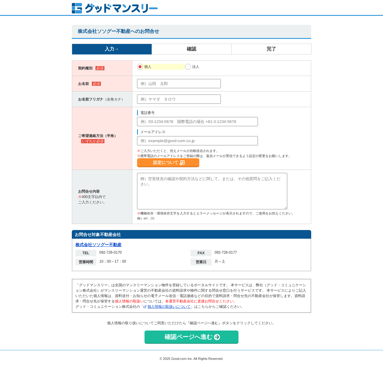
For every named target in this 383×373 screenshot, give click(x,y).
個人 (147, 67)
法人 (195, 67)
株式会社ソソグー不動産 (98, 244)
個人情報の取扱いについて (169, 307)
